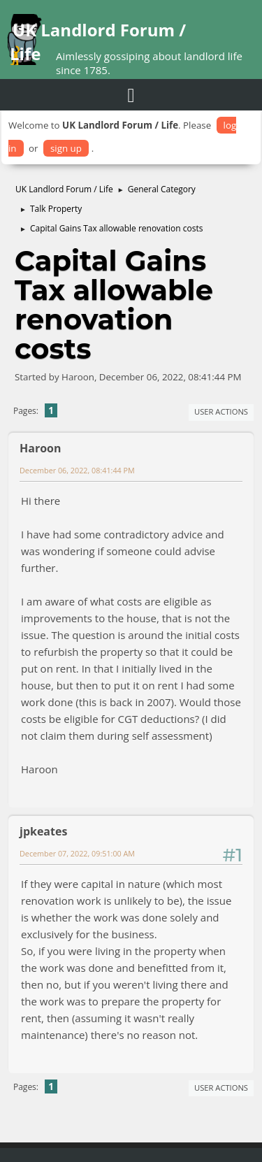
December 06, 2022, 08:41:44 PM (77, 470)
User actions (221, 411)
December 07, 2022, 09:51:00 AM (77, 853)
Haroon (40, 448)
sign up (66, 148)
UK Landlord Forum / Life (98, 41)
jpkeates (43, 831)
